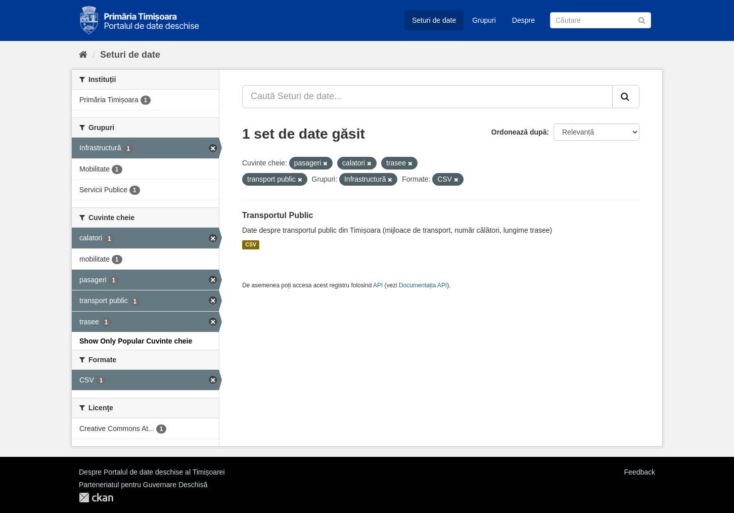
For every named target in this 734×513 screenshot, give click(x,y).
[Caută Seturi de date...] (427, 96)
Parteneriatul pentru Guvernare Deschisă (143, 485)
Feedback (639, 472)
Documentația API (423, 285)
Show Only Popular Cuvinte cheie (135, 341)
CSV (250, 245)
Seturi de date (434, 20)
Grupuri (484, 20)
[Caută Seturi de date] (600, 20)
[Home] (83, 55)
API (378, 285)
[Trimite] (641, 19)
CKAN (96, 497)
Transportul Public (277, 215)
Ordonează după (519, 132)
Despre (523, 20)
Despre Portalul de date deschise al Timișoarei (152, 472)
